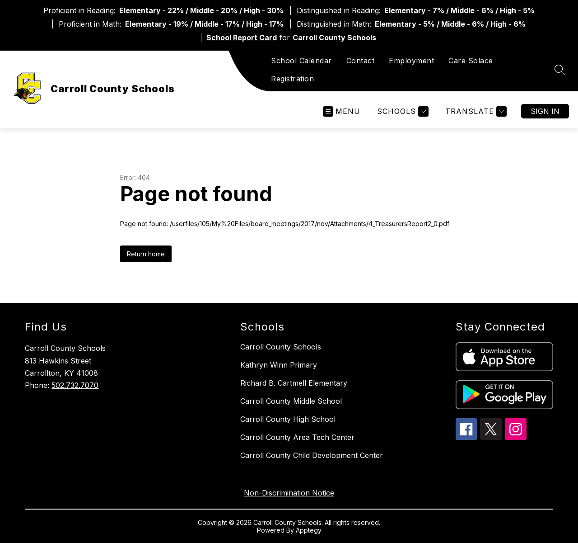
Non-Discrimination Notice (289, 492)
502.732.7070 (74, 385)
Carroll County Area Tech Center (297, 437)
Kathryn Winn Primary (278, 364)
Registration (292, 78)
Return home (146, 254)
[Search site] (560, 69)
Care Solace (470, 60)
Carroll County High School (288, 419)
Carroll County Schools (280, 346)
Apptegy (309, 530)
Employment (411, 60)
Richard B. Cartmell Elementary (293, 382)
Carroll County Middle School (291, 401)
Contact (360, 60)
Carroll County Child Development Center (311, 455)
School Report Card (241, 37)
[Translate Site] (475, 111)
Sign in (545, 111)
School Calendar (301, 60)
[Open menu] (341, 111)
